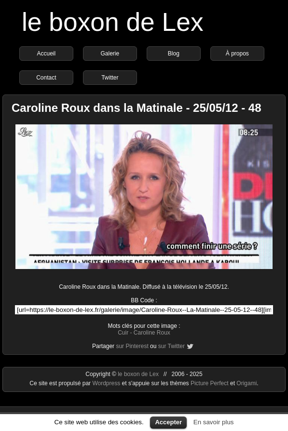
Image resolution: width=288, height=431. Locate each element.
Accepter (168, 422)
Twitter (109, 77)
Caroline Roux (152, 332)
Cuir (123, 332)
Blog (173, 53)
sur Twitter (171, 346)
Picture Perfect (210, 383)
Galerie (110, 53)
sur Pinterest (132, 346)
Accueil (46, 53)
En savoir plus (213, 422)
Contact (46, 77)
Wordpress (107, 383)
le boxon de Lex (113, 22)
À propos (237, 53)
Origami (246, 383)
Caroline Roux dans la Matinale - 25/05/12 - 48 (136, 107)
